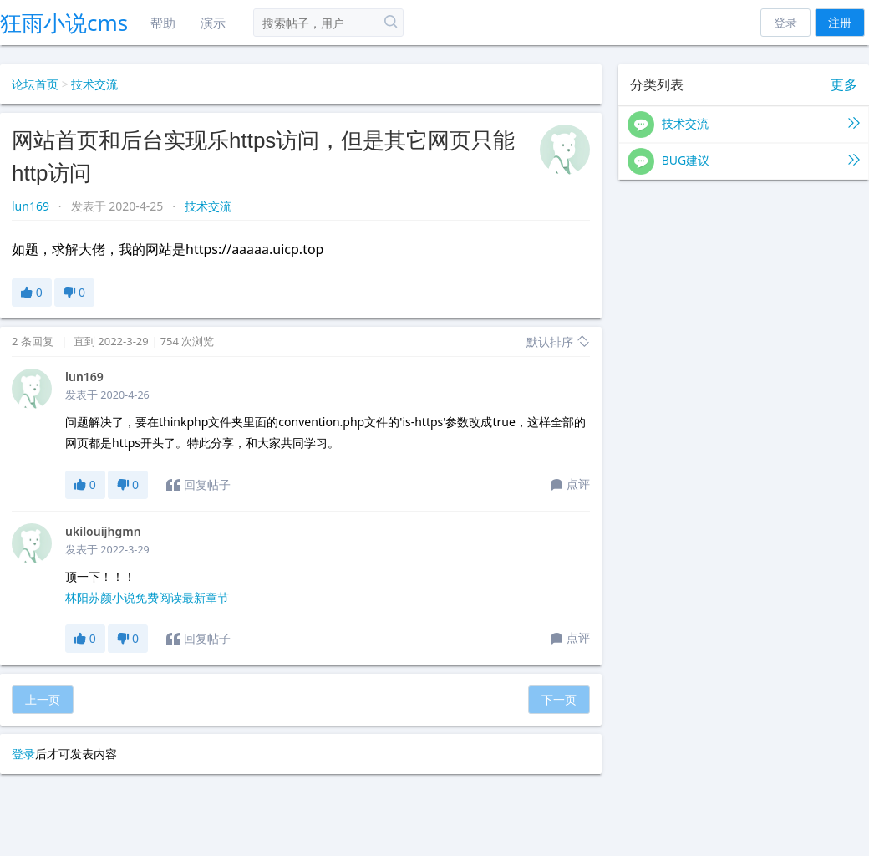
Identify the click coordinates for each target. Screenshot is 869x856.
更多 (844, 85)
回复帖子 (198, 484)
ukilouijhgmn (103, 531)
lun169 (32, 206)
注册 (839, 22)
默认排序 (558, 341)
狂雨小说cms (64, 23)
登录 (785, 22)
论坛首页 (35, 84)
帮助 (162, 22)
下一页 (559, 699)
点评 (570, 485)
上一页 (42, 699)
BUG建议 (744, 161)
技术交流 (94, 84)
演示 (213, 22)
